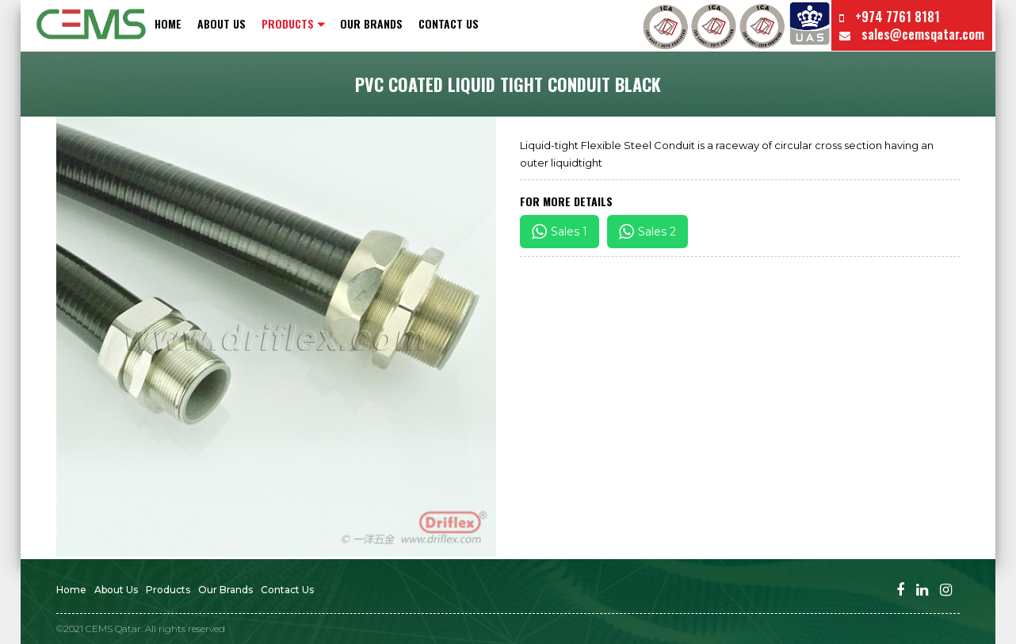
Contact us (448, 24)
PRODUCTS (288, 24)
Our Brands (371, 24)
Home (168, 24)
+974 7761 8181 (889, 16)
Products (168, 590)
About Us (221, 24)
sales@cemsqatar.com (911, 34)
